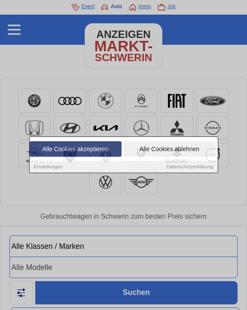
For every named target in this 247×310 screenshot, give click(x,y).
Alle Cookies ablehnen (169, 150)
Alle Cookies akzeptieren (75, 150)
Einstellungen (48, 167)
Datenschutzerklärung (190, 167)
